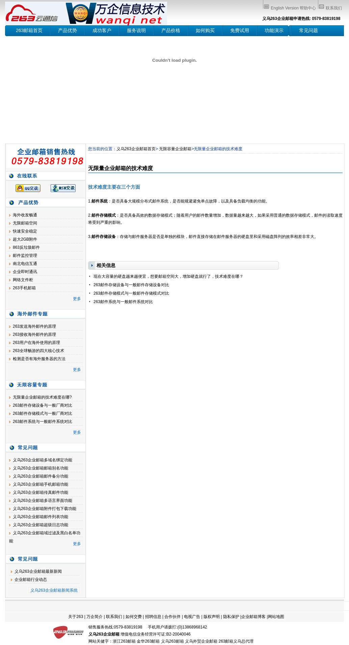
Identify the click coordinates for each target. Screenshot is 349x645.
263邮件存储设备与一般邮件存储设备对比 (131, 285)
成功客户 (101, 30)
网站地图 (276, 616)
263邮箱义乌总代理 (235, 641)
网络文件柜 (23, 279)
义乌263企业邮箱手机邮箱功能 (40, 484)
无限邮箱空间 (25, 223)
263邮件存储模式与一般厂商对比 (42, 413)
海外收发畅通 (25, 215)
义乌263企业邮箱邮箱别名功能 (40, 468)
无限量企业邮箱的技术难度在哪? (42, 397)
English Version (285, 8)
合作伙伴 (172, 616)
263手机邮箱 (24, 288)
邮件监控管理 (25, 255)
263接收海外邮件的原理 (34, 334)
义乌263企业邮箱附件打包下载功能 (44, 508)
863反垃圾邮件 (26, 247)
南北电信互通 (25, 263)
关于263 (75, 616)
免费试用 (239, 30)
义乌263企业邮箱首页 (136, 148)
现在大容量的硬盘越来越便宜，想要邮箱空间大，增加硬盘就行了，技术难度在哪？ (168, 276)
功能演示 (274, 30)
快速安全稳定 (25, 231)
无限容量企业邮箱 (175, 148)
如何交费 (134, 616)
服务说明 (136, 30)
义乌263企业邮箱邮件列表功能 (40, 516)
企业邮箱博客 (253, 616)
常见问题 (308, 30)
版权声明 (212, 616)
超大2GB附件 (25, 239)
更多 (77, 298)
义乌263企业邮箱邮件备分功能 (40, 476)
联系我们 (334, 8)
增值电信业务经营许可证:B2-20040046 (155, 634)
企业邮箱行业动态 (31, 579)
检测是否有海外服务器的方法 (39, 358)
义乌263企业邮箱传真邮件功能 (40, 492)
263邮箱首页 (29, 30)
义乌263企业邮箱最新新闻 (38, 571)
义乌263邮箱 (172, 641)
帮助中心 (308, 8)
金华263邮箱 (148, 641)
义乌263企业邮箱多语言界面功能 (42, 500)
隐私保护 (231, 616)
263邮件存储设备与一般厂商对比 (42, 405)
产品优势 (67, 30)
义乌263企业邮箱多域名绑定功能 (42, 460)
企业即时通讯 (25, 271)
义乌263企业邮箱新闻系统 (54, 590)
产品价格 (170, 30)
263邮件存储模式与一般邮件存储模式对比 (131, 293)
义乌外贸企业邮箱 (201, 641)
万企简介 (94, 616)
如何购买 (205, 30)
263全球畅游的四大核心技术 (38, 350)
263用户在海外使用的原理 (36, 342)
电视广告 (192, 616)
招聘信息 (153, 616)
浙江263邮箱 (124, 641)
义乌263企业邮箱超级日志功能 (40, 524)
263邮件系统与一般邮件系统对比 (42, 421)
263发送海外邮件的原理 (34, 326)
